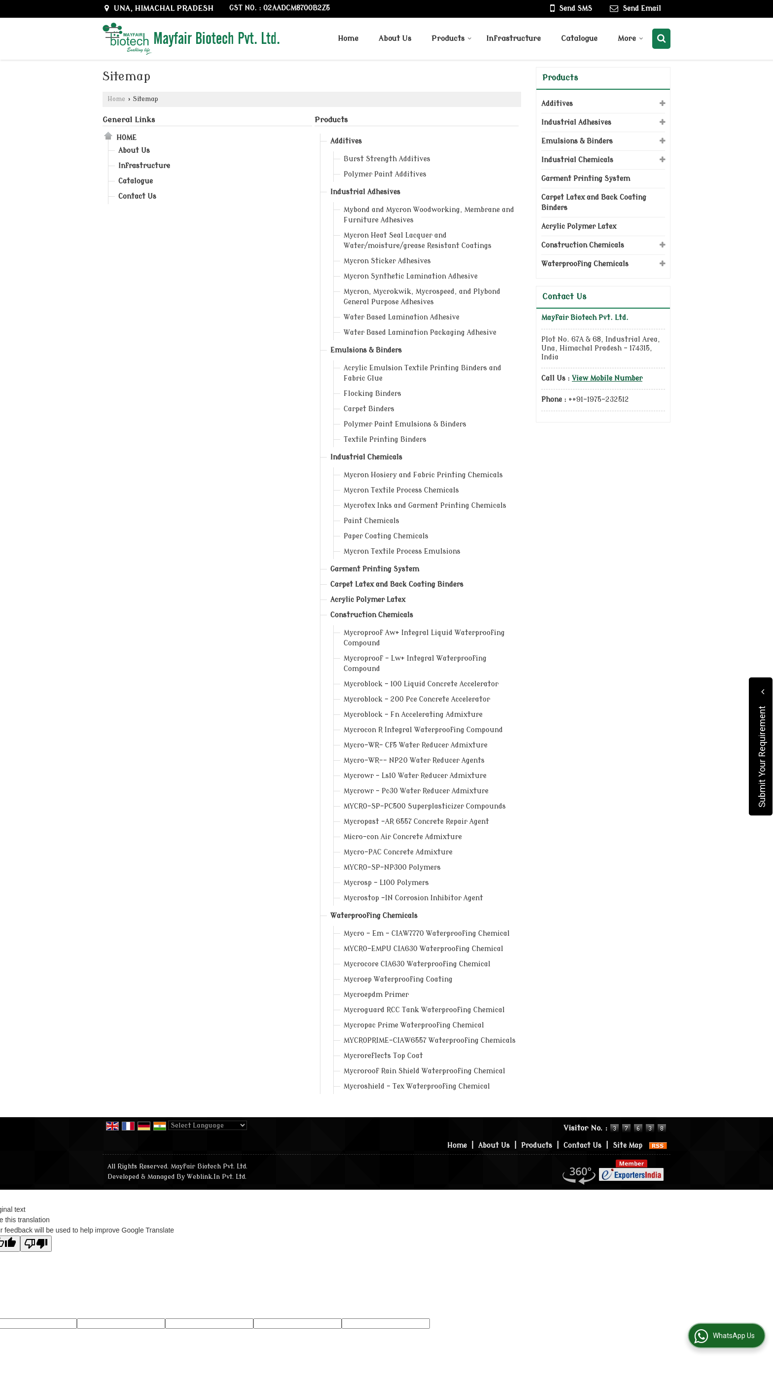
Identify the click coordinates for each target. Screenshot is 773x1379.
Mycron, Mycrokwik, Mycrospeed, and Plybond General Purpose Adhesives (422, 297)
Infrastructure (513, 39)
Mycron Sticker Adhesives (387, 261)
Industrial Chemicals (366, 457)
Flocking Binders (372, 393)
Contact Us (137, 196)
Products (451, 39)
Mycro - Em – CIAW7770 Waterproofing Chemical (427, 933)
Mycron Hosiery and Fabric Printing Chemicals (423, 475)
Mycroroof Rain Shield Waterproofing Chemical (424, 1071)
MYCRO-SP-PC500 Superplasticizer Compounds (425, 806)
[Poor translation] (36, 1244)
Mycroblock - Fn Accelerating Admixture (413, 714)
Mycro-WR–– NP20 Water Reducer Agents (414, 760)
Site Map (627, 1145)
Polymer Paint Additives (385, 174)
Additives (346, 141)
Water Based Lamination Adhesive (401, 317)
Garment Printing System (374, 569)
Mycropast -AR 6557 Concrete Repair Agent (416, 821)
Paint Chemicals (371, 521)
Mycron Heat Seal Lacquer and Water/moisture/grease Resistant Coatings (418, 240)
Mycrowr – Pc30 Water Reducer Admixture (416, 791)
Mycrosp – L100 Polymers (386, 882)
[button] (607, 378)
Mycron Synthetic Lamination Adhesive (411, 276)
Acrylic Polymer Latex (367, 599)
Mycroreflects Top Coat (383, 1056)
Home (348, 39)
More (630, 39)
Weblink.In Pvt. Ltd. (216, 1176)
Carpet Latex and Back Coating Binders (396, 584)
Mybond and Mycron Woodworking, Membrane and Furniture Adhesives (429, 215)
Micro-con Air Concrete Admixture (403, 837)
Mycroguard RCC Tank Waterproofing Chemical (424, 1010)
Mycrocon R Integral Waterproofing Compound (423, 730)
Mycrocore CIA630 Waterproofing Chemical (417, 964)
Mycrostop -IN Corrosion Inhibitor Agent (413, 898)
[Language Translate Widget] (207, 1125)
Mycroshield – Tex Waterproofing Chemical (417, 1086)
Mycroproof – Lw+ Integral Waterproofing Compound (415, 663)
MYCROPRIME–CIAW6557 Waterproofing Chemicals (430, 1040)
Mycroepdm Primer (376, 994)
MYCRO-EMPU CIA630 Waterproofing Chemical (423, 949)
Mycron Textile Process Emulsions (402, 551)
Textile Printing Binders (385, 439)
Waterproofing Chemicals (374, 915)
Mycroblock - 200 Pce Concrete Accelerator (417, 699)
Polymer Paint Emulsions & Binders (405, 424)
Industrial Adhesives (365, 192)
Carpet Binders (369, 409)
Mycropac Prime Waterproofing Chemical (414, 1025)
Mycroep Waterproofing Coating (398, 979)
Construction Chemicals (371, 615)
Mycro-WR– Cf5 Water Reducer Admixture (416, 745)
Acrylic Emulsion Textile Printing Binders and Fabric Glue (422, 373)
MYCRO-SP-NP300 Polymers (392, 867)
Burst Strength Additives (387, 159)
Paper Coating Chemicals (386, 536)
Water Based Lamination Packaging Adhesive (420, 332)
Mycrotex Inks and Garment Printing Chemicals (425, 505)
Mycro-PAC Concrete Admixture (398, 852)
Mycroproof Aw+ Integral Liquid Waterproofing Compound (424, 638)
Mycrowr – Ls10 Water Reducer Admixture (415, 775)
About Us (395, 39)
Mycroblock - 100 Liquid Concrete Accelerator (421, 684)
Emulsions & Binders (366, 350)
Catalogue (579, 39)
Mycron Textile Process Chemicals (401, 490)
